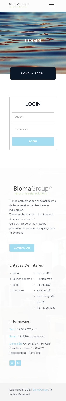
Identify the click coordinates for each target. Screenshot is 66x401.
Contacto (18, 291)
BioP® (41, 302)
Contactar (22, 248)
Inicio (16, 273)
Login (33, 141)
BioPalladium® (46, 308)
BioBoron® (44, 291)
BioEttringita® (45, 296)
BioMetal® (43, 273)
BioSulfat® (43, 285)
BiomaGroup (40, 390)
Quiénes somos (22, 279)
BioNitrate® (44, 279)
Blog (16, 285)
